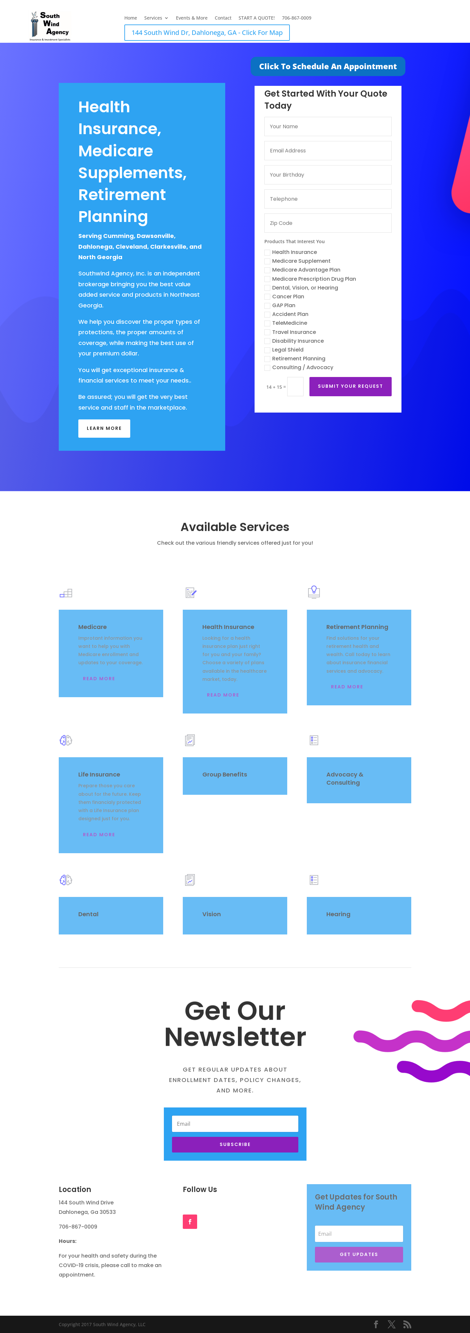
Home (130, 18)
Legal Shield (286, 349)
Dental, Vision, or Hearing (303, 287)
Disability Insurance (296, 341)
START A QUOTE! (257, 18)
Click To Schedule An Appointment (328, 66)
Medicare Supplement (299, 261)
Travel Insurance (292, 332)
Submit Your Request (352, 386)
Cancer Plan (286, 296)
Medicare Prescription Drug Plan (312, 279)
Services (153, 18)
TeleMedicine (287, 323)
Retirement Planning (296, 358)
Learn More (104, 428)
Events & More (192, 18)
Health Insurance (292, 252)
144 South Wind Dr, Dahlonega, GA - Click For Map (207, 32)
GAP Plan (281, 305)
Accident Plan (288, 314)
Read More (99, 678)
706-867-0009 (296, 18)
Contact (223, 18)
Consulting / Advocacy (300, 367)
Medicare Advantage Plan (304, 270)
